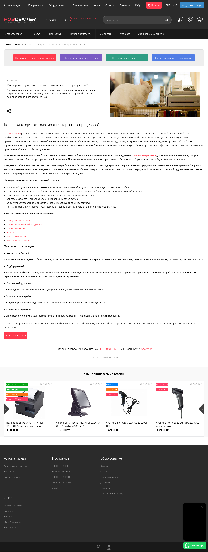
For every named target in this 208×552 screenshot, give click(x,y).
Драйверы (105, 482)
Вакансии (8, 516)
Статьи (28, 44)
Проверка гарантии (109, 477)
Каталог (104, 466)
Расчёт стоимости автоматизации (173, 58)
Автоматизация (13, 5)
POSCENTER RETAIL (61, 471)
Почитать (125, 5)
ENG (168, 5)
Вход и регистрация (191, 5)
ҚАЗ (175, 5)
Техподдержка (80, 5)
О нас (109, 5)
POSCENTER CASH (61, 477)
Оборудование (58, 5)
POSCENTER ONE (60, 466)
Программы (35, 5)
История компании (13, 505)
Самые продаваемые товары (104, 374)
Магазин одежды (15, 228)
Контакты (8, 511)
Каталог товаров (16, 34)
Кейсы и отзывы (12, 477)
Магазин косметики (16, 236)
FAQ (137, 5)
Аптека (10, 232)
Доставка (105, 488)
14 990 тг (112, 430)
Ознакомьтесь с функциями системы (34, 58)
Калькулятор (10, 471)
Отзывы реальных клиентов (127, 58)
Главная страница (12, 44)
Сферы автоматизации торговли (80, 58)
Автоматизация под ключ (16, 466)
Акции (96, 5)
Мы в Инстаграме (12, 522)
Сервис (103, 471)
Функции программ (61, 482)
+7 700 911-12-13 (110, 349)
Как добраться (11, 527)
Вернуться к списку (15, 335)
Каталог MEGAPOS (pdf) (111, 493)
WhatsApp (146, 349)
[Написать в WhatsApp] (194, 546)
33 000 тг (12, 430)
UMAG (55, 488)
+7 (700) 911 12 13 (55, 19)
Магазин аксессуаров (18, 240)
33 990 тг (162, 430)
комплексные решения (144, 155)
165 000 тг (63, 430)
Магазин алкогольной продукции (24, 224)
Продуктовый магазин (18, 220)
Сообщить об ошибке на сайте (104, 357)
